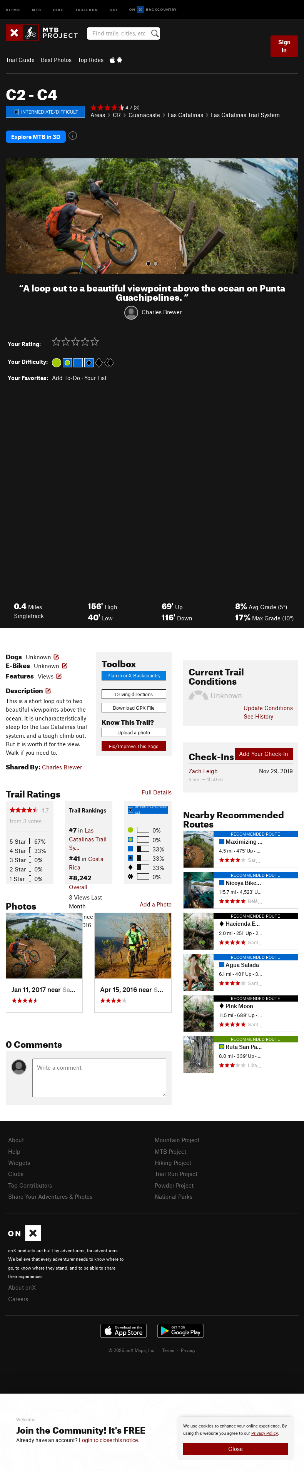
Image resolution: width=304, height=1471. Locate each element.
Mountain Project (177, 1139)
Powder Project (174, 1185)
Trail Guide (20, 59)
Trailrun (86, 9)
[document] (235, 1438)
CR (117, 114)
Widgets (19, 1162)
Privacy (188, 1350)
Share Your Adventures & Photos (50, 1196)
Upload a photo (133, 732)
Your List (95, 377)
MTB (37, 9)
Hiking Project (173, 1162)
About (16, 1139)
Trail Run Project (176, 1173)
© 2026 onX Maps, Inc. (132, 1350)
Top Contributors (30, 1185)
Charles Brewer (162, 311)
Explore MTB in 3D (35, 136)
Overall (78, 886)
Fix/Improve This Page (134, 746)
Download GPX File (134, 708)
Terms (168, 1350)
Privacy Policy (264, 1433)
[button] (13, 216)
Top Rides (91, 59)
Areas (97, 114)
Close (235, 1448)
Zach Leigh (203, 770)
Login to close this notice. (109, 1440)
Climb (13, 9)
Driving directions (134, 694)
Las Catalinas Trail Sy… (88, 839)
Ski (114, 9)
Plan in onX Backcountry (133, 675)
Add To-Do (66, 377)
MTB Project (170, 1151)
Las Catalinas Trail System (245, 114)
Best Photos (56, 59)
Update (268, 707)
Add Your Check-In (263, 753)
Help (14, 1151)
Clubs (15, 1173)
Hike (58, 9)
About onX (22, 1287)
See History (258, 716)
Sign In (284, 46)
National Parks (173, 1196)
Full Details (157, 792)
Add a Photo (156, 904)
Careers (18, 1298)
